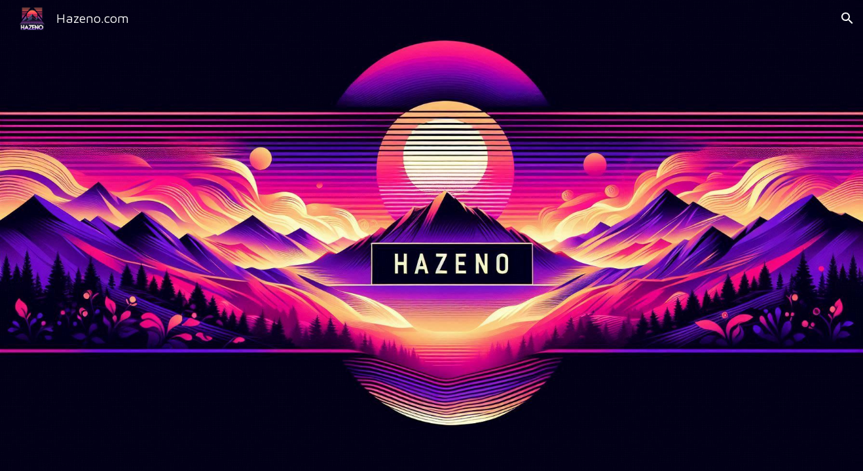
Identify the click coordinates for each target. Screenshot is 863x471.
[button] (847, 18)
